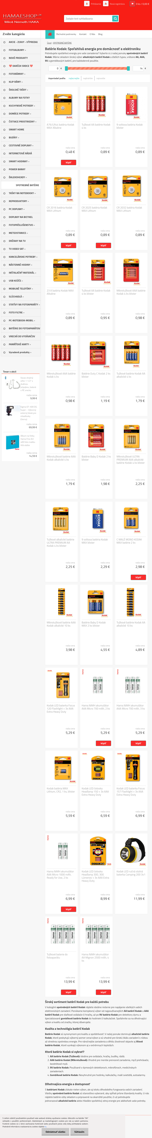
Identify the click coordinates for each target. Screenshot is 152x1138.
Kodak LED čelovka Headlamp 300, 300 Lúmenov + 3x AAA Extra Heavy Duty (95, 876)
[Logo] (22, 18)
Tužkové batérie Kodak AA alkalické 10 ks (131, 624)
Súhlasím (79, 1132)
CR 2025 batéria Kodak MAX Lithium (94, 209)
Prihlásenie (96, 3)
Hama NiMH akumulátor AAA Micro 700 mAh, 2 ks (96, 707)
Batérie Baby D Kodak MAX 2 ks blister (94, 624)
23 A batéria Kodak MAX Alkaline (60, 292)
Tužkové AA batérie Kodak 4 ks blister (96, 292)
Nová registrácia (117, 3)
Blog (100, 34)
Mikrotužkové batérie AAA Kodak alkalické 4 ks (61, 458)
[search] (115, 19)
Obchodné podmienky (66, 34)
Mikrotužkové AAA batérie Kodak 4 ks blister (131, 292)
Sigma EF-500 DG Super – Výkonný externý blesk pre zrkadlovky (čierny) (29, 413)
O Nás (92, 34)
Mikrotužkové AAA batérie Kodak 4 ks (61, 375)
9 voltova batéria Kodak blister (130, 126)
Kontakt (82, 34)
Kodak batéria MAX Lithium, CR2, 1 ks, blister (61, 790)
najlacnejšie (74, 78)
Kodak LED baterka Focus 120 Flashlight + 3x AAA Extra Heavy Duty (61, 708)
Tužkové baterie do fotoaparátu (57, 956)
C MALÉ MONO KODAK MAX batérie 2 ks (129, 541)
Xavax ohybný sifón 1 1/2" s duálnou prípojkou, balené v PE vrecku (28, 384)
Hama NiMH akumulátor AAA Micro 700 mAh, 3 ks (131, 707)
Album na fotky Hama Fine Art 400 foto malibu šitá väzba (28, 440)
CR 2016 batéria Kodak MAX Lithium (59, 209)
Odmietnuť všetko (55, 1132)
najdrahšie (88, 78)
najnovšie (100, 78)
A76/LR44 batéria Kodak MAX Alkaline (60, 126)
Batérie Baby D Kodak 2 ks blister (96, 458)
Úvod (49, 42)
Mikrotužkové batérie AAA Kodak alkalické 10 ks (61, 624)
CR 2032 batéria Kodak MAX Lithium (129, 209)
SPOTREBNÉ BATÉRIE (62, 42)
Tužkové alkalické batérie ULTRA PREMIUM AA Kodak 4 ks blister (60, 542)
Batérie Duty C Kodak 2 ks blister (96, 375)
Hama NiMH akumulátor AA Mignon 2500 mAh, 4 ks (95, 957)
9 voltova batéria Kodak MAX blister (95, 541)
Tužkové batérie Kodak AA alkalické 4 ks (131, 375)
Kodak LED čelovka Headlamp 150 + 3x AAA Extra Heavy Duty (95, 791)
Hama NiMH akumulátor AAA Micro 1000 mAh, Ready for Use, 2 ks (60, 874)
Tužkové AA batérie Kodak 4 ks (96, 126)
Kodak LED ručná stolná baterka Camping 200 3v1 (131, 873)
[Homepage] (51, 34)
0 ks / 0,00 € (142, 4)
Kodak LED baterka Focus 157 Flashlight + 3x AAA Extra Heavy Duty (131, 791)
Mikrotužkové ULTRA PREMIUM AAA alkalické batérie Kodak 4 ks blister (131, 459)
